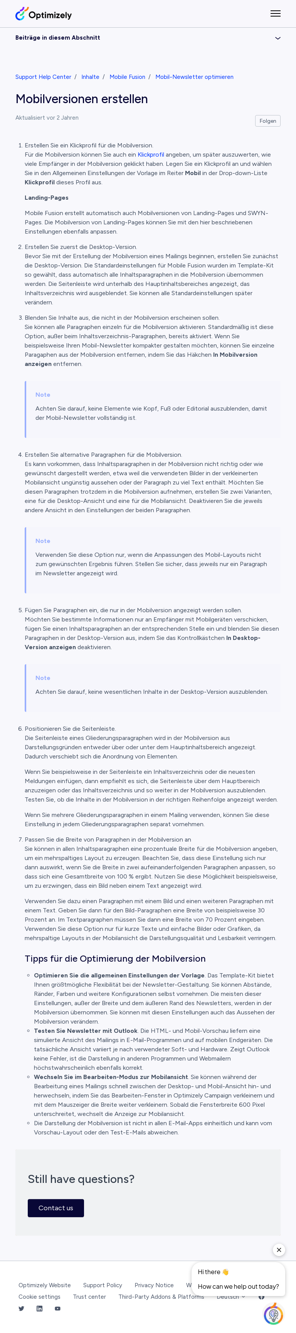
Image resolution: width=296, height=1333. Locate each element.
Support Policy (102, 1285)
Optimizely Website (44, 1285)
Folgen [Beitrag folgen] (268, 121)
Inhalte (90, 76)
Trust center (89, 1296)
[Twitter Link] (21, 1309)
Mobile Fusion (127, 76)
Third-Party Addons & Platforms (161, 1296)
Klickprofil (151, 154)
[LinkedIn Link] (39, 1309)
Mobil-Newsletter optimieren (194, 76)
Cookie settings (39, 1296)
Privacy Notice (154, 1285)
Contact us (56, 1208)
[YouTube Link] (58, 1309)
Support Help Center (43, 76)
